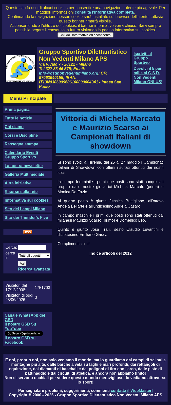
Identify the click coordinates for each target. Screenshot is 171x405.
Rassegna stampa (21, 144)
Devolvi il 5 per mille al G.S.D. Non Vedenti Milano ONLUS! (148, 75)
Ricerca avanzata (34, 269)
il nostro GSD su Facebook (20, 340)
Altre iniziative (18, 183)
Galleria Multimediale (24, 174)
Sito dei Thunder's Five (26, 217)
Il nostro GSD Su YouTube (20, 326)
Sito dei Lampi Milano (25, 209)
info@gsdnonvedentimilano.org (68, 73)
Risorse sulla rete (21, 192)
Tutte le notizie (18, 118)
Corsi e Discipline (21, 135)
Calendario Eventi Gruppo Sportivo (21, 155)
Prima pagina (17, 109)
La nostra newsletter (24, 166)
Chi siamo (14, 127)
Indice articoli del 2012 (111, 253)
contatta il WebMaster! (132, 390)
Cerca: (11, 247)
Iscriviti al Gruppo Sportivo (143, 58)
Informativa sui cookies (27, 200)
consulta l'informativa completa (104, 12)
